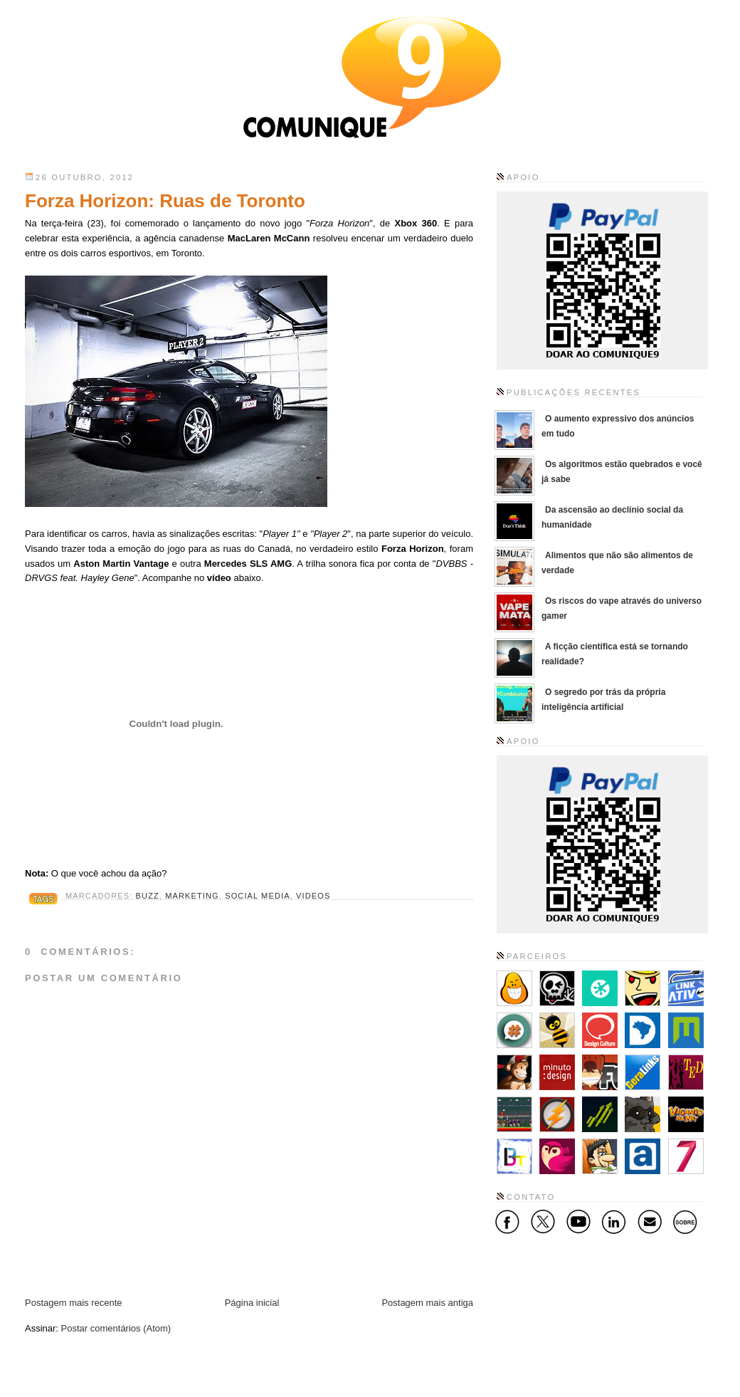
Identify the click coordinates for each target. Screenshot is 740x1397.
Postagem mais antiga (427, 1302)
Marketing (192, 895)
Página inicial (252, 1302)
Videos (313, 895)
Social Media (257, 895)
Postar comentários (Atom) (116, 1328)
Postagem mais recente (73, 1302)
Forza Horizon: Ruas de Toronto (165, 200)
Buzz (147, 895)
